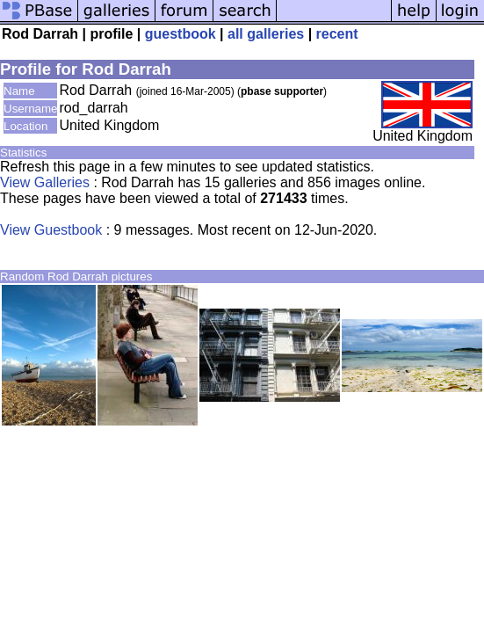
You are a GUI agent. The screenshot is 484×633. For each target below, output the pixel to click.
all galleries (266, 33)
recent (337, 33)
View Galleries (45, 182)
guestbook (180, 33)
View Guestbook (51, 229)
